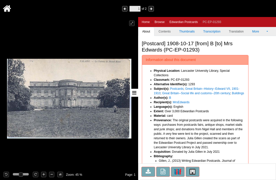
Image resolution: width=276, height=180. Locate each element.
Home (146, 22)
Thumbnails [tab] (187, 31)
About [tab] (146, 31)
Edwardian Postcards (183, 22)
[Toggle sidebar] (134, 93)
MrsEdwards (181, 102)
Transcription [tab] (211, 31)
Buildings (238, 93)
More (259, 31)
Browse (160, 22)
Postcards (176, 88)
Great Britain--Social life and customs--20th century (196, 93)
